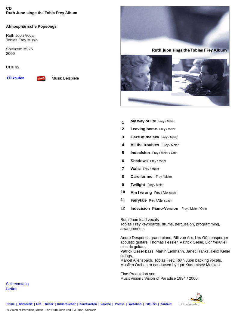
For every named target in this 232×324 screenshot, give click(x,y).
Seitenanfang (17, 284)
